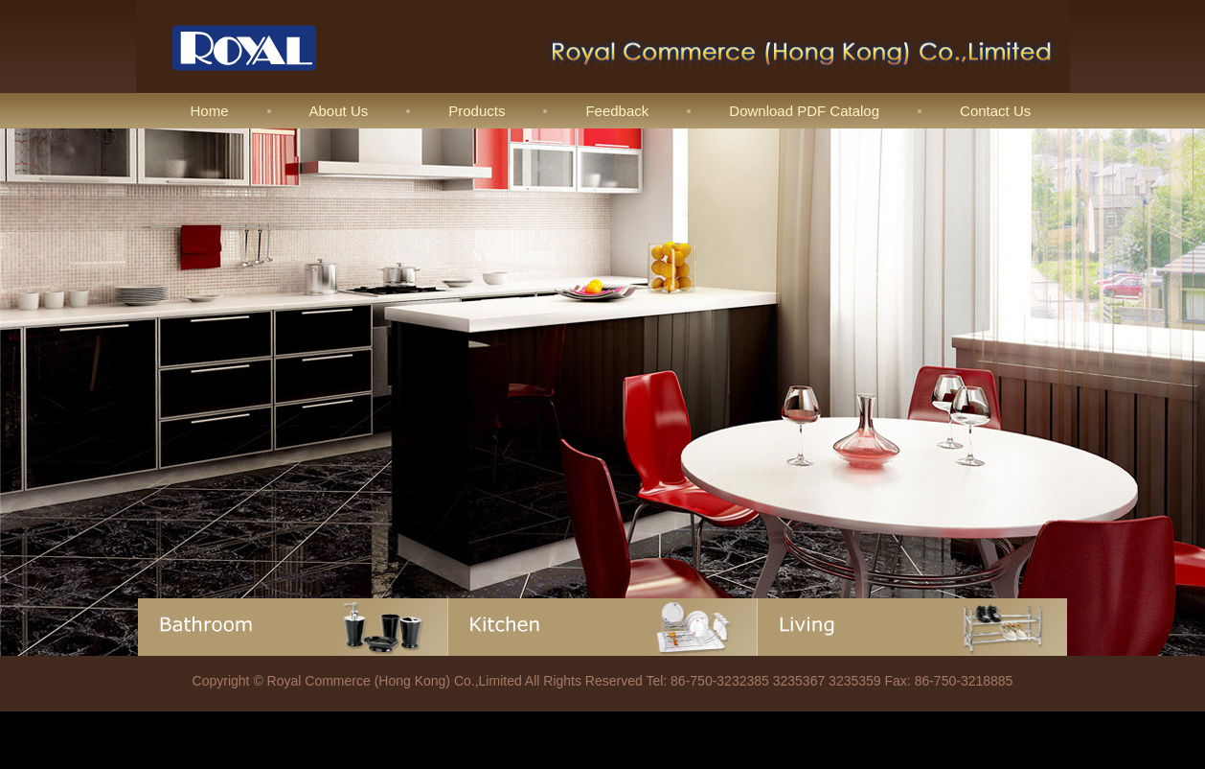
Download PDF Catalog (804, 111)
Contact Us (995, 111)
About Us (339, 111)
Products (476, 111)
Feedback (616, 111)
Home (210, 111)
